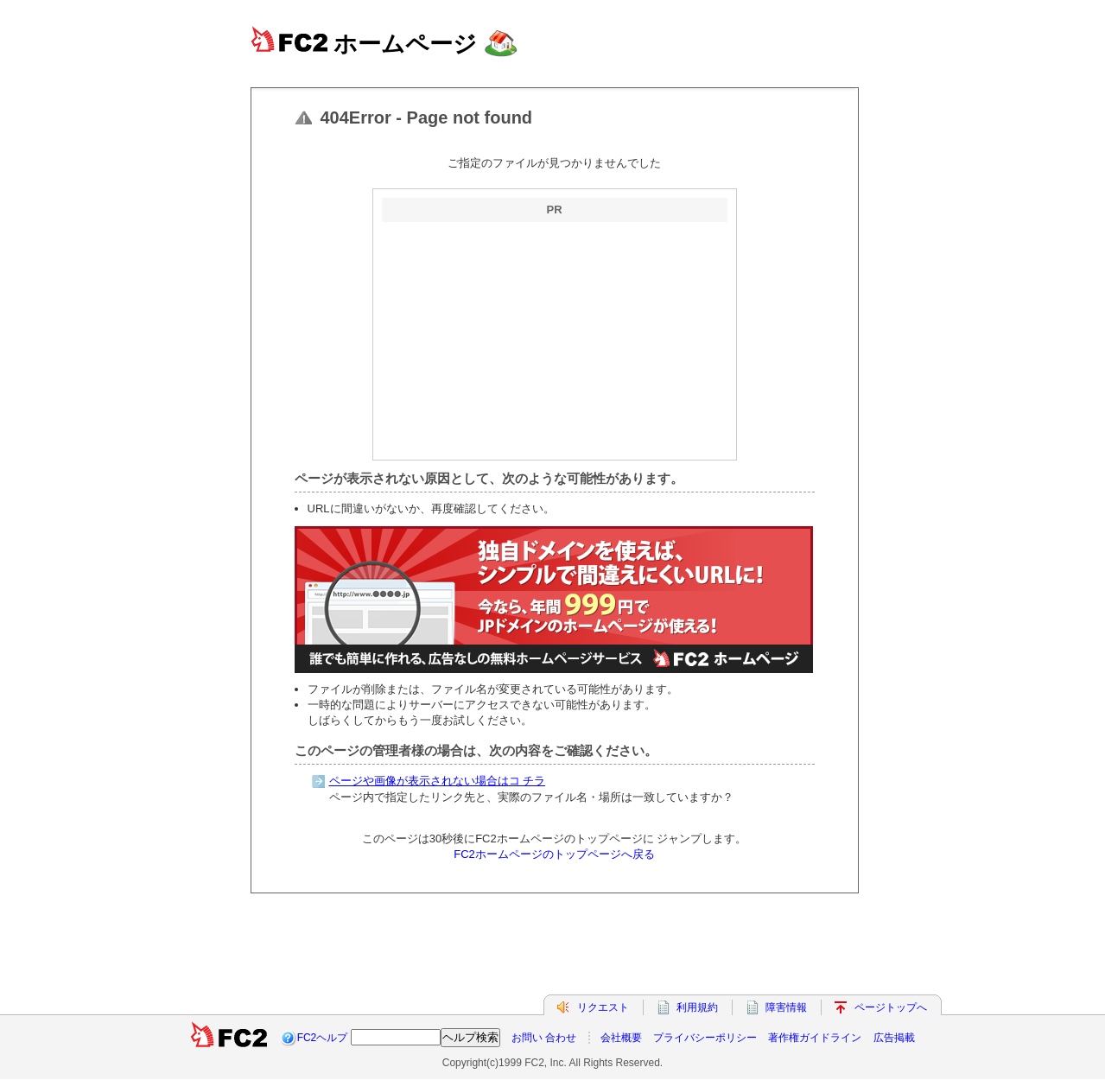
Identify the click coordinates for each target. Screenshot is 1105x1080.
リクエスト (603, 1007)
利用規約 (697, 1007)
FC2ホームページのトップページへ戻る (554, 854)
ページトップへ (890, 1007)
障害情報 (786, 1007)
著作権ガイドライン (814, 1038)
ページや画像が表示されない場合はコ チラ (437, 780)
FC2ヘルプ (322, 1038)
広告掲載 (894, 1038)
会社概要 (621, 1038)
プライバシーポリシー (705, 1038)
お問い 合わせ (543, 1038)
